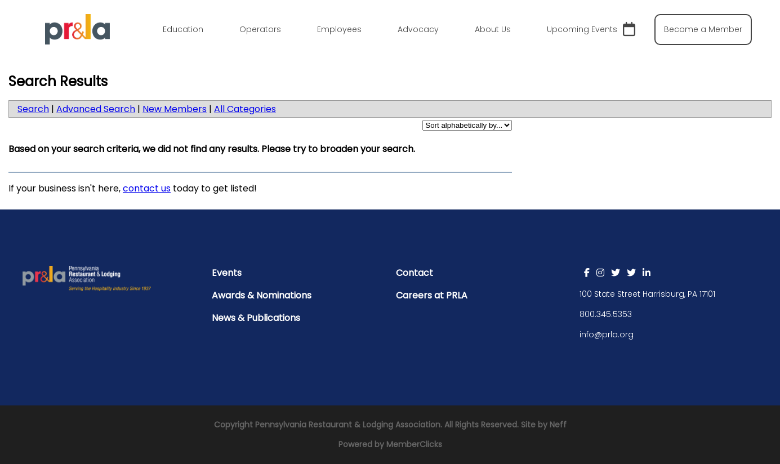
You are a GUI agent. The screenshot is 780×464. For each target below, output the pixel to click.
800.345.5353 (606, 314)
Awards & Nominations (261, 295)
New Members (174, 108)
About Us (493, 29)
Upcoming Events (591, 30)
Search (33, 108)
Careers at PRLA (431, 295)
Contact (414, 272)
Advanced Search (95, 108)
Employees (339, 29)
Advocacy (418, 29)
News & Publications (256, 317)
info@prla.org (607, 334)
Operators (260, 29)
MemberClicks (414, 444)
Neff (558, 424)
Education (183, 29)
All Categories (245, 108)
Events (227, 272)
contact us (147, 188)
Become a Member (703, 29)
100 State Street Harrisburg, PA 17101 (647, 294)
